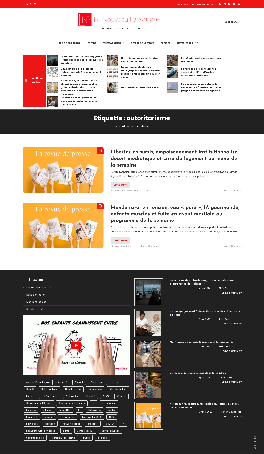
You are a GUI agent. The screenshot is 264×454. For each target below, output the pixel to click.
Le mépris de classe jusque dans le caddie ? (201, 60)
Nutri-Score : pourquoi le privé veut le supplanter (139, 60)
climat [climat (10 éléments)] (115, 382)
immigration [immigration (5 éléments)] (109, 403)
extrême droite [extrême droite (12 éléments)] (50, 396)
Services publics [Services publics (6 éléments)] (110, 430)
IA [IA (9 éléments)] (94, 403)
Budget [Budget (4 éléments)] (79, 382)
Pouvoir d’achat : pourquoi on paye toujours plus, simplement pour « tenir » (80, 101)
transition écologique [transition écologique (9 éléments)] (63, 437)
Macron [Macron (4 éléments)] (49, 417)
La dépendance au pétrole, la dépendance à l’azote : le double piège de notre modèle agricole (201, 87)
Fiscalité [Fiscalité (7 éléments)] (90, 396)
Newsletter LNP (205, 4)
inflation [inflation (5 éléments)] (47, 410)
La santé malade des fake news (140, 87)
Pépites (165, 43)
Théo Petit (224, 288)
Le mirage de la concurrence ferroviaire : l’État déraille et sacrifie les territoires (198, 72)
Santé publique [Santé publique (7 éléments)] (85, 430)
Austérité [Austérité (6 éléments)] (62, 382)
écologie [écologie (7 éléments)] (103, 437)
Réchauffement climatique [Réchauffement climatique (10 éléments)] (40, 430)
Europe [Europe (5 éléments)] (30, 396)
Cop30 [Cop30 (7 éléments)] (30, 389)
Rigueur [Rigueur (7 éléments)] (110, 423)
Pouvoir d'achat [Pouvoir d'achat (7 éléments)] (71, 423)
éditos (91, 43)
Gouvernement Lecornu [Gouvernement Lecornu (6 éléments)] (72, 403)
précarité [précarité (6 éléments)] (93, 423)
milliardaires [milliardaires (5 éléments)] (68, 417)
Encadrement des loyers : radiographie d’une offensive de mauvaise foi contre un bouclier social (140, 72)
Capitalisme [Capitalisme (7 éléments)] (97, 382)
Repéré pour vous (142, 43)
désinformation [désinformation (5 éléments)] (117, 389)
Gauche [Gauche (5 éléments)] (121, 396)
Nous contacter (185, 4)
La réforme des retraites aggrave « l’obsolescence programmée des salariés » (82, 60)
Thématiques (112, 43)
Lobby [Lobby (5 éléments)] (111, 410)
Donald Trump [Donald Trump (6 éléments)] (73, 389)
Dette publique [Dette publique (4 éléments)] (49, 389)
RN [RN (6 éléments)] (123, 423)
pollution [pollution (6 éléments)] (50, 423)
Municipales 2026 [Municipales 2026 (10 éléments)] (91, 417)
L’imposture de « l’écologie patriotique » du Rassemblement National (81, 72)
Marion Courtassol (144, 190)
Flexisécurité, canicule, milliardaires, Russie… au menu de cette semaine (204, 406)
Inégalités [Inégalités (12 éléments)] (65, 410)
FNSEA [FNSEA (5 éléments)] (106, 396)
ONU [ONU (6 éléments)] (111, 417)
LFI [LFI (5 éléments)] (79, 410)
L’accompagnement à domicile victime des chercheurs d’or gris (205, 313)
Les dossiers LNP (70, 43)
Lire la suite (120, 185)
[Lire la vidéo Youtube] (76, 345)
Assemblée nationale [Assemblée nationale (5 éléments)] (38, 382)
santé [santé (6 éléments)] (66, 430)
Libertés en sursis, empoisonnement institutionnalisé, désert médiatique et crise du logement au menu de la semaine (174, 159)
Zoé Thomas (226, 346)
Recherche (233, 22)
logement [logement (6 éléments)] (31, 417)
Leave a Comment (232, 190)
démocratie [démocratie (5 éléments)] (95, 389)
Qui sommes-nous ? (38, 287)
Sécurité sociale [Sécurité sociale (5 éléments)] (35, 437)
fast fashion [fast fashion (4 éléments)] (72, 396)
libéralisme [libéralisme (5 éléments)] (94, 410)
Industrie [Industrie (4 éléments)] (31, 410)
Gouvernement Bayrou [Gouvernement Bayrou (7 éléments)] (38, 403)
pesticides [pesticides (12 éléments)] (32, 423)
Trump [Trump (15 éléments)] (86, 437)
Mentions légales (36, 302)
